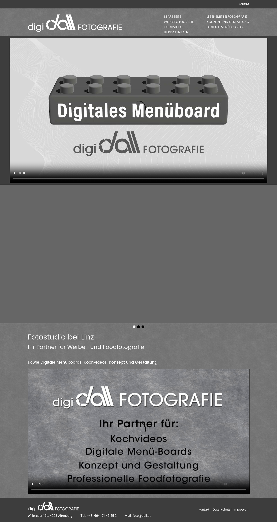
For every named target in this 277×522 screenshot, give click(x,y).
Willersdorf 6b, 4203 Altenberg (50, 515)
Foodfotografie (123, 347)
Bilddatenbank (176, 32)
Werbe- (78, 347)
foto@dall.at (142, 515)
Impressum (241, 509)
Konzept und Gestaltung (228, 22)
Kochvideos (174, 27)
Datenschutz (221, 509)
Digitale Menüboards (225, 27)
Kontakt (244, 4)
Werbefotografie (179, 22)
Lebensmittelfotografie (227, 16)
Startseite (172, 16)
